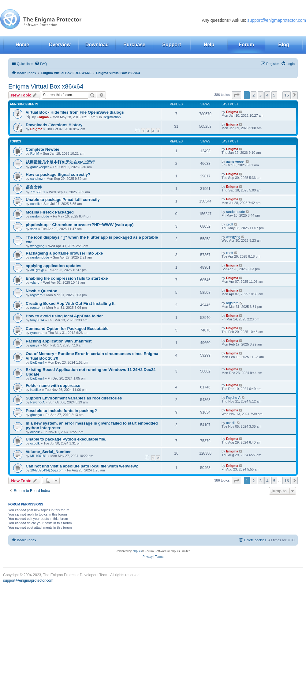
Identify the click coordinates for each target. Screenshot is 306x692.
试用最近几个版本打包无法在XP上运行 (60, 162)
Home (22, 44)
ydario (34, 282)
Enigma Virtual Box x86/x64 (45, 86)
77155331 (37, 192)
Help (209, 44)
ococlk (35, 204)
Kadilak (35, 389)
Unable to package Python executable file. (66, 439)
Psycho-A (37, 402)
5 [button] (274, 95)
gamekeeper (39, 167)
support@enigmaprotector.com (276, 20)
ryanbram (37, 333)
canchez (36, 178)
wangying (37, 246)
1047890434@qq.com (46, 470)
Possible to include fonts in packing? (61, 410)
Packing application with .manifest (58, 341)
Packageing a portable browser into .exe (64, 253)
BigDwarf (37, 362)
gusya (34, 345)
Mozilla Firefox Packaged (50, 212)
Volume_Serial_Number (48, 451)
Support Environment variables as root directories (74, 398)
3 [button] (260, 95)
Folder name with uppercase (53, 385)
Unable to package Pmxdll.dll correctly (63, 199)
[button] (236, 95)
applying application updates (53, 265)
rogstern (36, 295)
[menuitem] (41, 63)
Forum (246, 44)
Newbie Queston (41, 291)
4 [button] (267, 95)
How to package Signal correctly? (58, 174)
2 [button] (253, 95)
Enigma (43, 117)
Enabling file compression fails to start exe (67, 278)
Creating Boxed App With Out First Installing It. (71, 303)
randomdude (39, 216)
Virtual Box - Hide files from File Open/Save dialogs (75, 112)
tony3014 (37, 320)
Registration (112, 117)
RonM (34, 153)
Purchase (134, 44)
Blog (283, 44)
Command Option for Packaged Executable (67, 328)
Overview (59, 44)
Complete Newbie (42, 149)
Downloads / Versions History (54, 125)
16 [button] (286, 95)
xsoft (33, 229)
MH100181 (38, 456)
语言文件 (34, 187)
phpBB (137, 551)
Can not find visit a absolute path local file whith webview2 (82, 466)
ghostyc (36, 415)
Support (171, 44)
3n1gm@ (37, 270)
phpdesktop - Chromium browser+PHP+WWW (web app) (79, 224)
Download (97, 44)
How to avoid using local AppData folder (64, 316)
